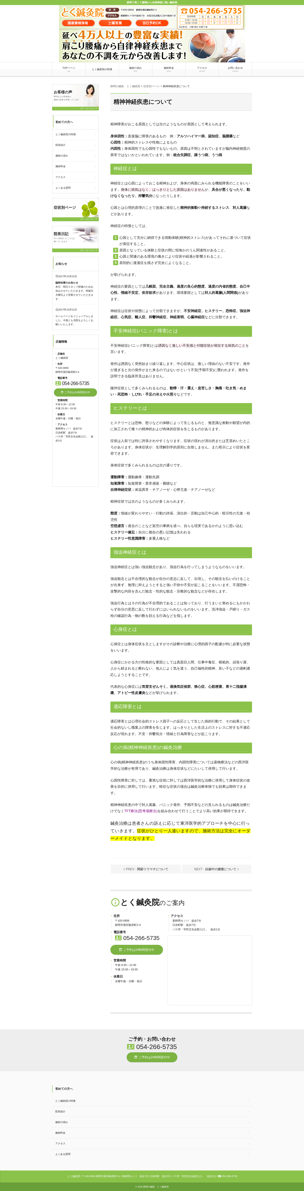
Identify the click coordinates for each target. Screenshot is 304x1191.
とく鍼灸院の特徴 (102, 69)
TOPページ (68, 69)
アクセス (202, 69)
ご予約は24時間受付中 (136, 950)
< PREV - (145, 869)
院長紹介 (60, 145)
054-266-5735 (137, 938)
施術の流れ (135, 69)
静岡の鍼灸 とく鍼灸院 (156, 1187)
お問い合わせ (235, 69)
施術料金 (168, 69)
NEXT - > (216, 869)
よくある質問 (63, 187)
